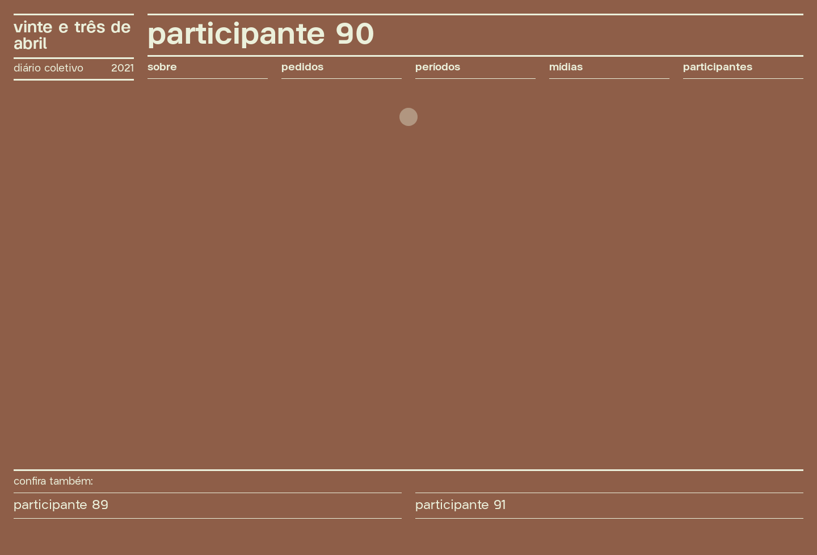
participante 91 (460, 505)
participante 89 (61, 505)
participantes (717, 67)
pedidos (302, 67)
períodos (437, 67)
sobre (162, 67)
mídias (566, 67)
